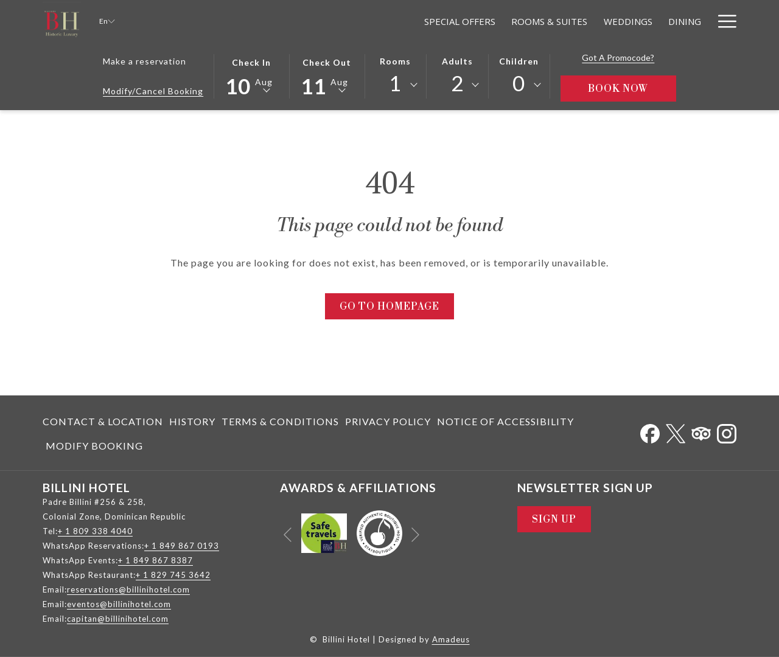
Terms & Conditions (280, 421)
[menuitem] (104, 421)
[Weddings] (522, 21)
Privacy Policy (388, 421)
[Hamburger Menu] (722, 21)
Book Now (632, 88)
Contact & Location (103, 421)
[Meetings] (635, 21)
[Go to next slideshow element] (415, 535)
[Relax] (687, 21)
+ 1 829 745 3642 (173, 575)
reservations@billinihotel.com (128, 589)
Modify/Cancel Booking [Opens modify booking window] (153, 91)
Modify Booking (94, 445)
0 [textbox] (518, 83)
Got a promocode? (618, 57)
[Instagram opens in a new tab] (726, 431)
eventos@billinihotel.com (119, 604)
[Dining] (578, 21)
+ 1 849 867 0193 (181, 546)
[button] (251, 75)
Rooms (395, 61)
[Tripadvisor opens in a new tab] (701, 431)
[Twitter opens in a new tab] (675, 431)
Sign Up (554, 519)
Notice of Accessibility (505, 421)
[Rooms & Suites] (444, 21)
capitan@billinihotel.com (118, 619)
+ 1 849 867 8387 (155, 560)
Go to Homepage (389, 307)
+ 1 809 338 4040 (95, 531)
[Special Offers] (354, 21)
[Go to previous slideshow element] (287, 535)
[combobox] (395, 85)
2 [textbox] (457, 83)
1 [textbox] (395, 83)
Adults (457, 61)
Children (519, 61)
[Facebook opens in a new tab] (650, 431)
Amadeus (451, 639)
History (192, 421)
